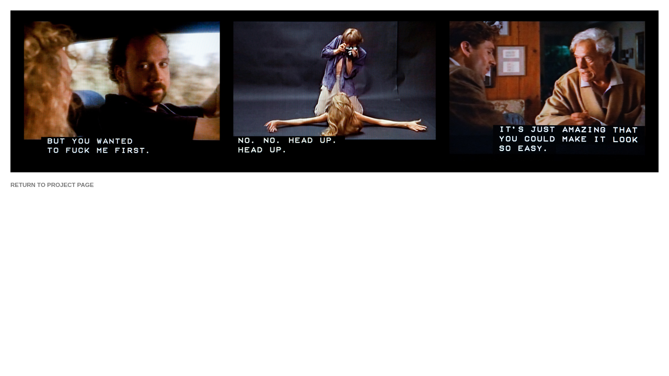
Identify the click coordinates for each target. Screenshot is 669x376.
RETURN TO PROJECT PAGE (52, 185)
